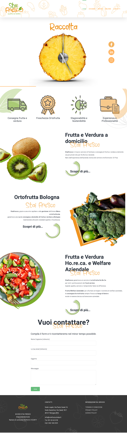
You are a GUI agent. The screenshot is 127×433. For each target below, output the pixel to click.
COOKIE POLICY (91, 413)
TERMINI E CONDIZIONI (93, 407)
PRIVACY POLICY (91, 410)
